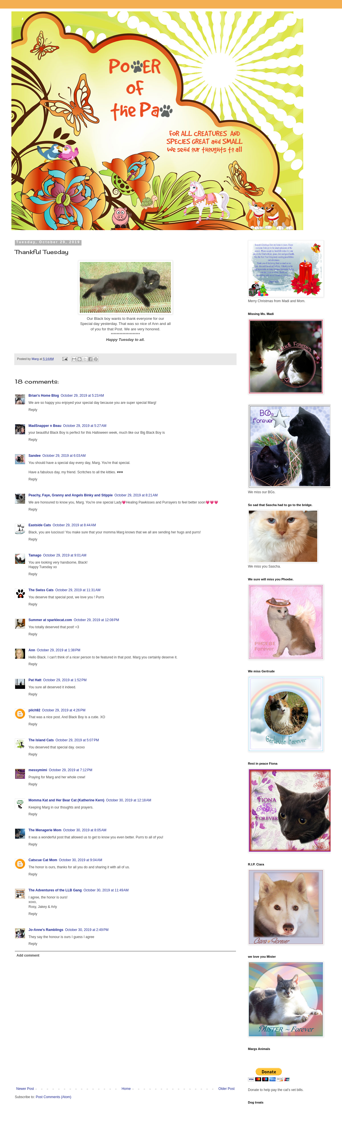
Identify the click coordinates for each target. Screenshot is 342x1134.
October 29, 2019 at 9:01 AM (64, 555)
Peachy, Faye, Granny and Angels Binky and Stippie (70, 495)
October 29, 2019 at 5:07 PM (77, 740)
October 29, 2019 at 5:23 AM (82, 396)
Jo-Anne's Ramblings (45, 930)
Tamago (34, 555)
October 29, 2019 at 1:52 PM (64, 680)
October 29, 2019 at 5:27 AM (84, 426)
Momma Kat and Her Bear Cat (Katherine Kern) (66, 800)
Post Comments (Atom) (53, 1097)
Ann (31, 650)
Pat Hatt (34, 680)
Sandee (34, 456)
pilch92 (34, 710)
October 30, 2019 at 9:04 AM (80, 860)
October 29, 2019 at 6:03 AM (64, 456)
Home (126, 1089)
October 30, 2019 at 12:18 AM (128, 800)
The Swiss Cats (41, 590)
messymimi (37, 770)
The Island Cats (41, 740)
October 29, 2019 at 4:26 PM (63, 710)
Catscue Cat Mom (42, 860)
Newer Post (25, 1089)
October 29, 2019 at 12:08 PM (96, 620)
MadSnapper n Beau (44, 426)
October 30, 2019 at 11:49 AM (106, 890)
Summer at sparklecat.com (50, 620)
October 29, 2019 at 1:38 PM (58, 650)
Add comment (28, 955)
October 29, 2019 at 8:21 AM (136, 495)
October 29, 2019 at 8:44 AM (74, 525)
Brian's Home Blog (43, 396)
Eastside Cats (39, 525)
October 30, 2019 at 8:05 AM (84, 830)
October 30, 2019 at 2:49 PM (86, 930)
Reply (32, 410)
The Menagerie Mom (44, 830)
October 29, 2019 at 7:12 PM (70, 770)
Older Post (226, 1089)
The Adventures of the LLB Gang (55, 890)
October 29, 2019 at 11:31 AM (77, 590)
